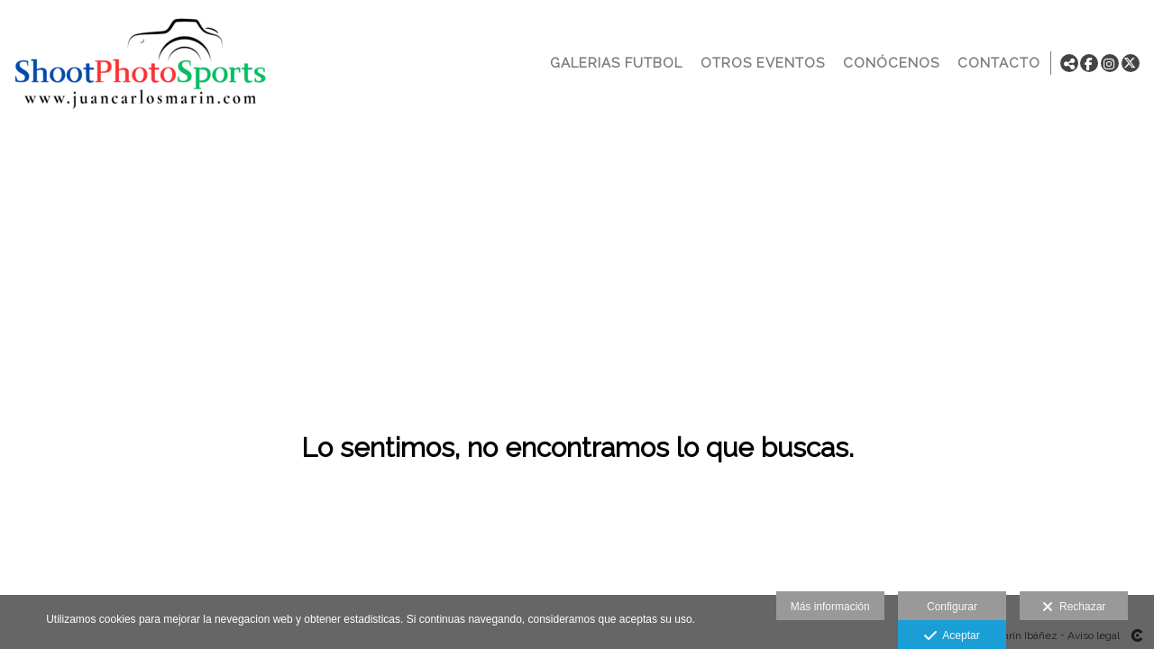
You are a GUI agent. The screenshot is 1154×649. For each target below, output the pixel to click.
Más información (830, 606)
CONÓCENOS (887, 63)
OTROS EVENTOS (759, 63)
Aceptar (951, 636)
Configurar (952, 606)
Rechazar (1073, 607)
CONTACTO (995, 63)
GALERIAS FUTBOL (612, 63)
